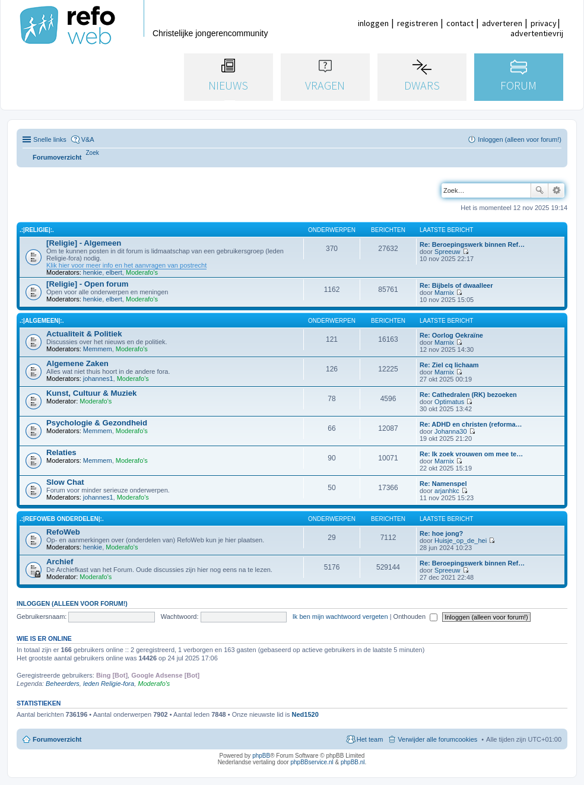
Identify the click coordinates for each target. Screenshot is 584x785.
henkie (92, 272)
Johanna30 (450, 431)
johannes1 (98, 378)
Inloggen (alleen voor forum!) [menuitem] (519, 139)
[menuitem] (92, 153)
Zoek (539, 190)
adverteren (502, 23)
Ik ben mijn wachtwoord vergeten (340, 616)
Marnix (444, 292)
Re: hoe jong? (441, 533)
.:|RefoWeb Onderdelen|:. (62, 519)
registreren (417, 23)
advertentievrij (536, 33)
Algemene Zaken (77, 363)
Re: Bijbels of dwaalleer (456, 285)
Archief (59, 561)
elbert (114, 272)
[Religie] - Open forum (87, 283)
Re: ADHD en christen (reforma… (471, 424)
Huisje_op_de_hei (460, 540)
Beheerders (63, 683)
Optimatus (449, 401)
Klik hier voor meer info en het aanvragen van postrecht (126, 265)
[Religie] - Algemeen (83, 243)
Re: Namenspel (443, 483)
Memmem (97, 348)
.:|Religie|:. (37, 230)
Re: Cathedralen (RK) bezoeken (468, 394)
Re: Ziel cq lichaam (449, 364)
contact (460, 23)
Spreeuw (447, 251)
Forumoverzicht (57, 739)
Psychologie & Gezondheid (96, 422)
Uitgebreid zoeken (556, 190)
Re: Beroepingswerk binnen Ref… (472, 244)
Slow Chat (65, 482)
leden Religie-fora (108, 683)
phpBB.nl (353, 762)
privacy (544, 23)
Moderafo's (142, 272)
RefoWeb (63, 531)
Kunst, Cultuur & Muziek (91, 393)
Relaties (61, 452)
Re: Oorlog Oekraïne (451, 335)
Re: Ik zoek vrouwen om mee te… (471, 453)
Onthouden (415, 616)
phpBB (261, 755)
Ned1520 (305, 714)
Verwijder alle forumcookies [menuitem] (437, 739)
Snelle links (49, 139)
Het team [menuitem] (370, 739)
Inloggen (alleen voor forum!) (72, 603)
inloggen (373, 23)
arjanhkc (446, 490)
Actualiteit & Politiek (84, 333)
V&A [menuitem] (87, 139)
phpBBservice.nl (311, 762)
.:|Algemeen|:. (42, 320)
